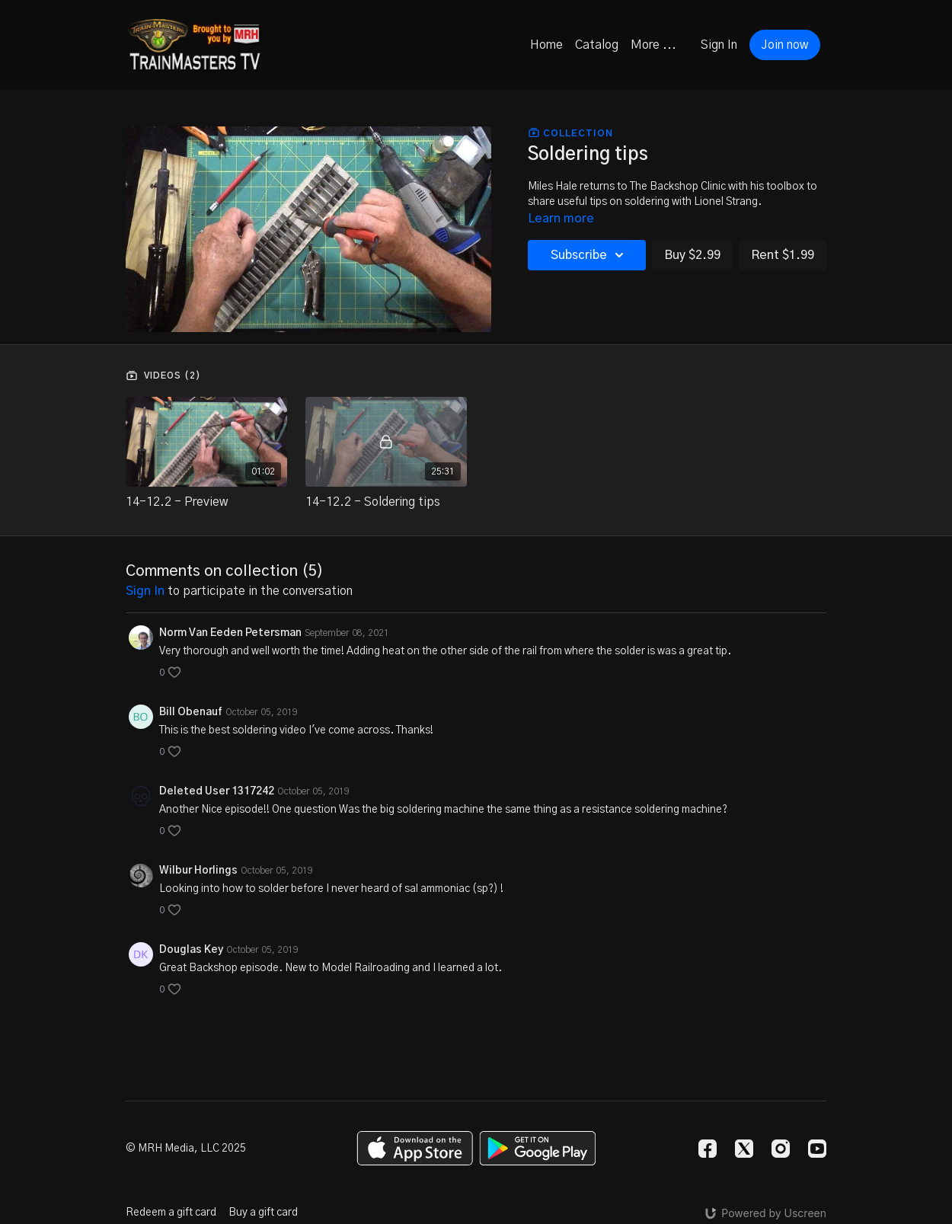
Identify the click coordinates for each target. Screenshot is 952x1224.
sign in (145, 591)
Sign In (719, 45)
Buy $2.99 (692, 255)
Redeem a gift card (171, 1212)
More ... (653, 45)
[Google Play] (537, 1148)
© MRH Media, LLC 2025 (186, 1148)
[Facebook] (707, 1148)
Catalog (596, 45)
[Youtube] (817, 1148)
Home (546, 45)
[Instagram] (781, 1148)
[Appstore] (414, 1148)
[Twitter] (744, 1148)
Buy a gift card (263, 1212)
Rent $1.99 (782, 255)
